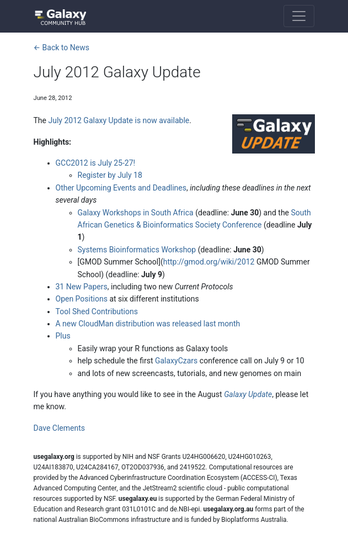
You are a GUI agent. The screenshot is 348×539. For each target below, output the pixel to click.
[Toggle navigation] (298, 16)
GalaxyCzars (176, 360)
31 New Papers (82, 286)
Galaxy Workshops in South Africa (136, 212)
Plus (63, 335)
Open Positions (82, 298)
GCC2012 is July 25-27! (96, 162)
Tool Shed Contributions (97, 311)
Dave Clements (59, 428)
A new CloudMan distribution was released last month (148, 323)
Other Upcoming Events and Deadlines (121, 187)
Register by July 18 (110, 175)
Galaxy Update (248, 394)
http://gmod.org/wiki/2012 (209, 261)
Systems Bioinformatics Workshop (137, 249)
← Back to (61, 47)
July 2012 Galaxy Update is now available (118, 120)
